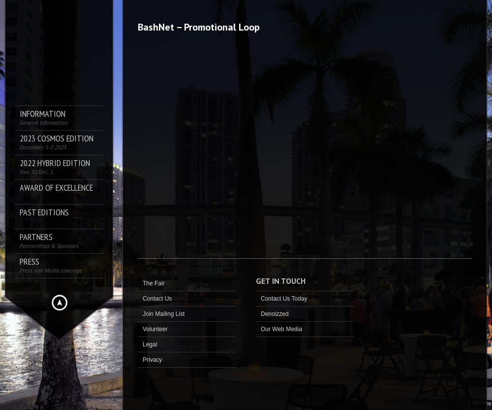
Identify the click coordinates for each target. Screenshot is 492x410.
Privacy (152, 359)
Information (43, 117)
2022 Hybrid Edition (55, 166)
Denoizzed (275, 313)
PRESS (51, 265)
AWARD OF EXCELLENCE (56, 188)
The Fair (154, 283)
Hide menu (59, 302)
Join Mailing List (163, 313)
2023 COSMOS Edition (56, 142)
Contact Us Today (284, 298)
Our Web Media (281, 329)
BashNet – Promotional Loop (199, 27)
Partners (49, 240)
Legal (150, 344)
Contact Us (157, 298)
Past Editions (44, 212)
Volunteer (155, 329)
